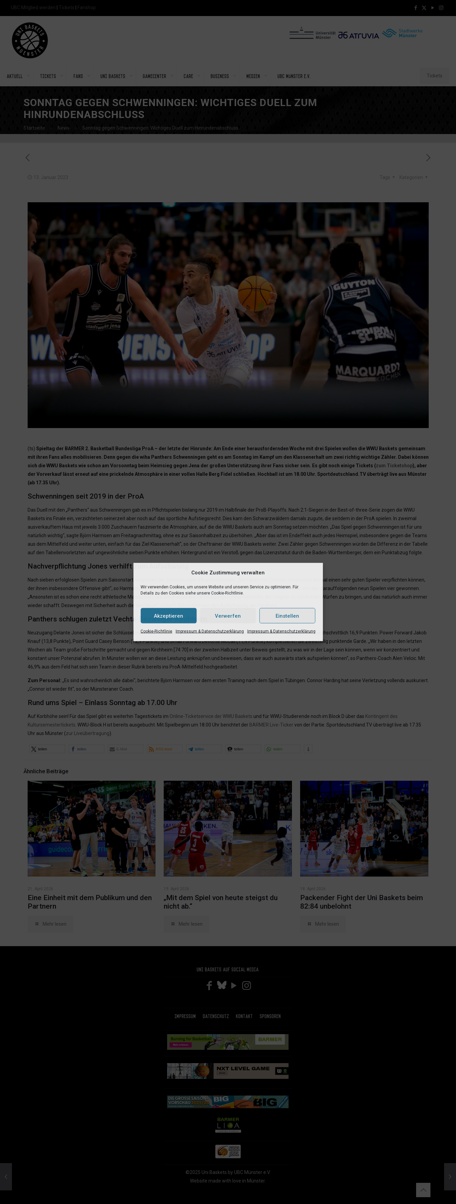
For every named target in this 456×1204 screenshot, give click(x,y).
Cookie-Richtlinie (156, 631)
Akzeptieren (168, 616)
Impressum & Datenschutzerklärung (210, 631)
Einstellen (287, 616)
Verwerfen (228, 616)
